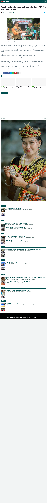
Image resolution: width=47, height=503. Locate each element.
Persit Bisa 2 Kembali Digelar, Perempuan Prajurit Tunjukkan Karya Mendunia (39, 88)
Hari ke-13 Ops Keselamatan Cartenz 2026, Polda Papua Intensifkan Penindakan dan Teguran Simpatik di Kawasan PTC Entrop (23, 249)
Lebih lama (44, 118)
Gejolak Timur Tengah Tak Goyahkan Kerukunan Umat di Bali (13, 240)
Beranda (2, 4)
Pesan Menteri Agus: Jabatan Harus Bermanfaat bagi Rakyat (13, 208)
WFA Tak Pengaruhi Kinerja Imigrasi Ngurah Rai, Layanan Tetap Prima (15, 236)
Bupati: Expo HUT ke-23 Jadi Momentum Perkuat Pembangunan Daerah (15, 262)
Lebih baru (3, 118)
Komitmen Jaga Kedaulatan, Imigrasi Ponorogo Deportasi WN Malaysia (15, 227)
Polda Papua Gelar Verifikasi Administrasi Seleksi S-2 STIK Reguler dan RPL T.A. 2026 (17, 290)
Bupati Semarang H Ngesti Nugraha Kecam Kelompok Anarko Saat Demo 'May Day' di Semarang (18, 281)
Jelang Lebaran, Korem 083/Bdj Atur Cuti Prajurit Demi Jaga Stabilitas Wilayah (16, 223)
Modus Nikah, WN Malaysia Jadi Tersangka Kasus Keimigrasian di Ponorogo (7, 88)
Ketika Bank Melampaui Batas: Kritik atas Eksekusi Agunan (23, 87)
